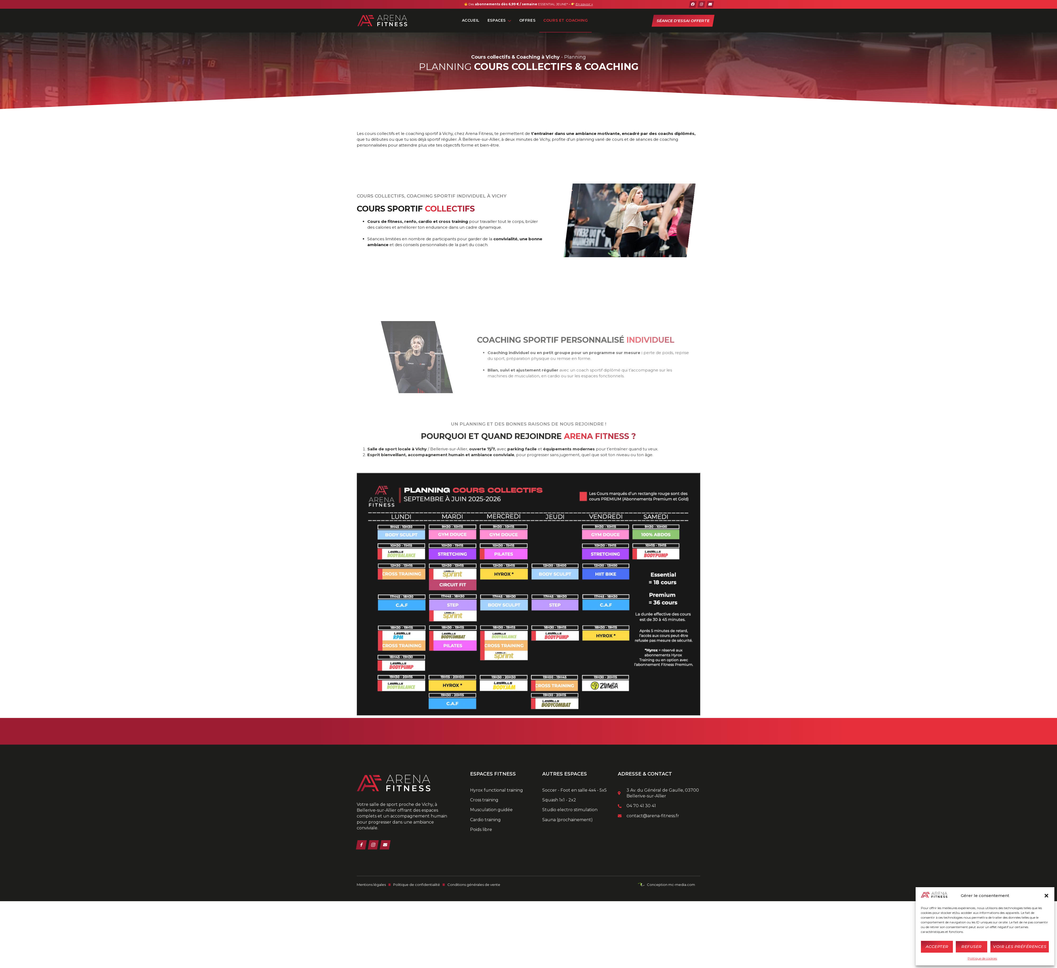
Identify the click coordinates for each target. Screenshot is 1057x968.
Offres (527, 20)
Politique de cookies (982, 958)
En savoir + (584, 4)
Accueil (471, 20)
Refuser (971, 946)
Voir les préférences (1019, 946)
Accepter (937, 946)
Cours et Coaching (565, 20)
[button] (1046, 895)
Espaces (499, 20)
